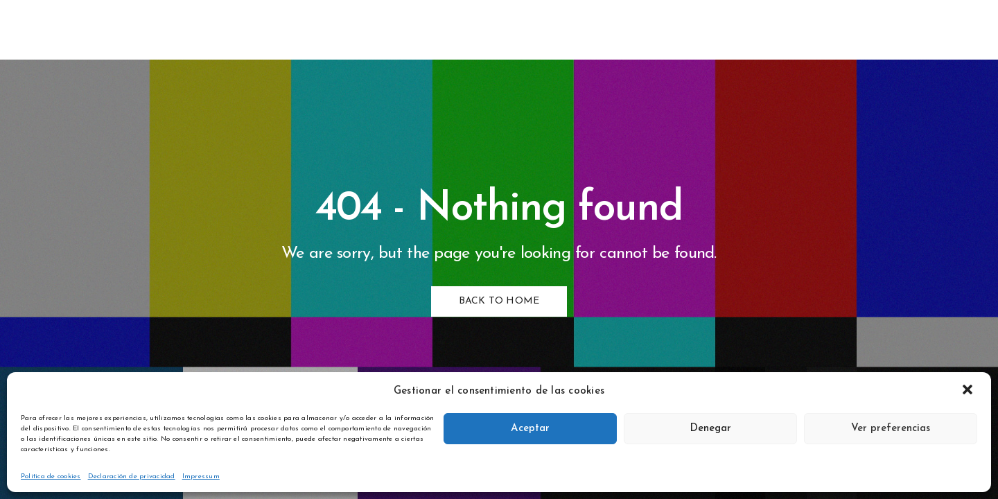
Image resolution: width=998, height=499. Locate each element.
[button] (969, 391)
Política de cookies (51, 476)
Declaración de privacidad (131, 476)
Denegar (710, 428)
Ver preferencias (890, 428)
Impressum (201, 476)
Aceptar (530, 428)
